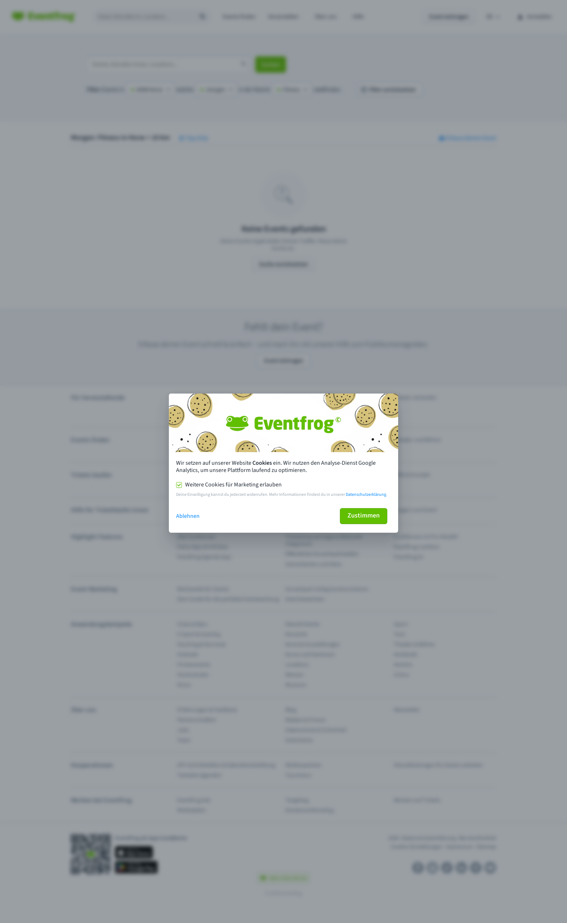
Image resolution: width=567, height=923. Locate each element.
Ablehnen (188, 516)
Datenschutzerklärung (366, 494)
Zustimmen (364, 515)
